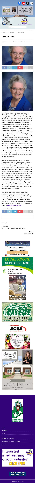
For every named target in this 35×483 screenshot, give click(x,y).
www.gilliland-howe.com (14, 205)
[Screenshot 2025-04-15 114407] (17, 321)
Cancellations (5, 435)
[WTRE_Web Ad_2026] (17, 274)
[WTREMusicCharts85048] (17, 347)
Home (3, 427)
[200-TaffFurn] (17, 299)
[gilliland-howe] (17, 389)
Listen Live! (4, 444)
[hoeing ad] (17, 255)
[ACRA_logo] (17, 330)
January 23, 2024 (7, 41)
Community (5, 430)
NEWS (3, 433)
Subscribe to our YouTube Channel (11, 441)
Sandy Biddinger (18, 41)
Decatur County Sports (8, 438)
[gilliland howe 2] (17, 14)
